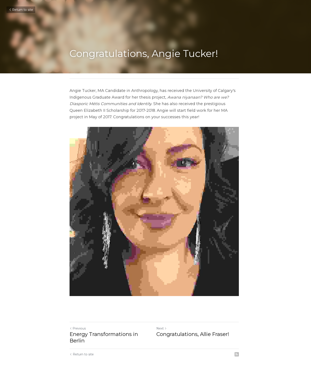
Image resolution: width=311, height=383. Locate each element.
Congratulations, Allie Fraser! (194, 337)
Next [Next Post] (163, 331)
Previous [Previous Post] (78, 331)
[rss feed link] (239, 357)
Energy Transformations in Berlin (104, 340)
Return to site (21, 10)
